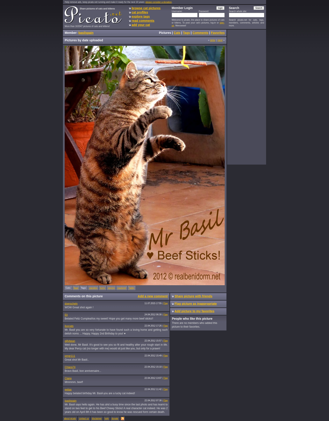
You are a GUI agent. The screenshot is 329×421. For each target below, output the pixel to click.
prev (212, 40)
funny (102, 288)
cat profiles (140, 12)
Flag (166, 303)
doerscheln (71, 303)
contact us (84, 418)
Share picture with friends (193, 296)
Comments (200, 32)
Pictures (165, 32)
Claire (68, 378)
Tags (186, 32)
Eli (66, 314)
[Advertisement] (246, 97)
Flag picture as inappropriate (196, 303)
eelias (68, 389)
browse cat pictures (146, 8)
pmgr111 (70, 355)
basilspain (85, 32)
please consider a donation (158, 2)
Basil (76, 288)
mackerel (121, 288)
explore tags (141, 16)
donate (115, 418)
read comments (143, 20)
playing (111, 288)
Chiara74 (70, 367)
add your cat (141, 25)
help (107, 418)
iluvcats (69, 326)
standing (93, 288)
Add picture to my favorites (194, 311)
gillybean (70, 341)
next (219, 40)
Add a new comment (153, 296)
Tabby (132, 288)
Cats (177, 32)
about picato (70, 418)
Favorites (218, 32)
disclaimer (97, 418)
